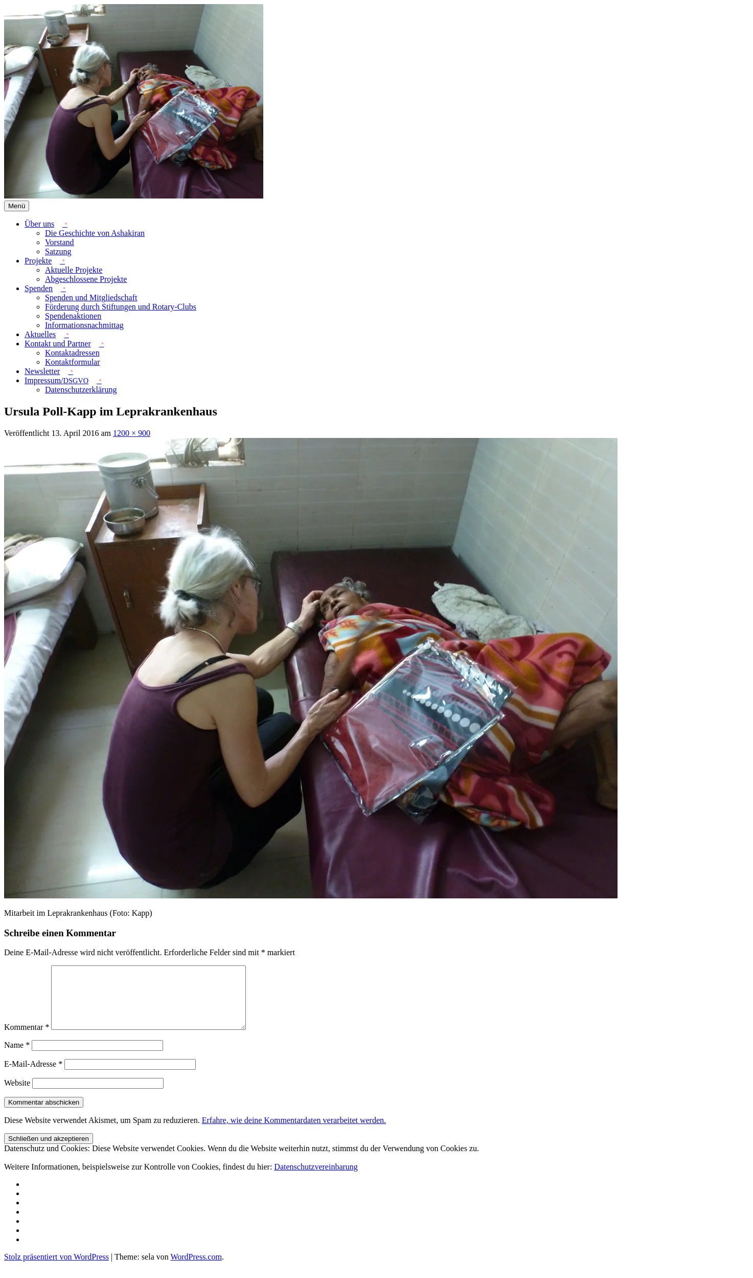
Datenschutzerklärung (81, 389)
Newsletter (42, 371)
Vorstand (59, 242)
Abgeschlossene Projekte (86, 279)
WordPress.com (195, 1269)
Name (17, 1057)
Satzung (58, 251)
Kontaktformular (72, 362)
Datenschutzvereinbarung (315, 1179)
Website (17, 1095)
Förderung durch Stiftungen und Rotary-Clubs (120, 306)
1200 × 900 (131, 433)
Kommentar (26, 1039)
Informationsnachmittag (84, 325)
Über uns (39, 223)
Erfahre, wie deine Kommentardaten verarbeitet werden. (294, 1132)
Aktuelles (40, 334)
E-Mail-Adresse (33, 1076)
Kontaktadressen (72, 352)
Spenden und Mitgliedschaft (91, 297)
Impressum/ (56, 380)
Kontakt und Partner (58, 343)
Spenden (39, 288)
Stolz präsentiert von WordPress (56, 1269)
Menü (16, 206)
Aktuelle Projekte (73, 270)
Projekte (38, 260)
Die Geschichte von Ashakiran (95, 233)
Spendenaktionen (73, 316)
